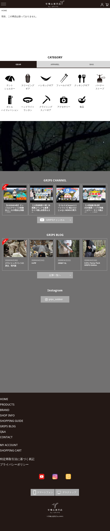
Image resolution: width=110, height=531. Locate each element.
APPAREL (55, 64)
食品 (82, 107)
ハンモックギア (45, 85)
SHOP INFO (7, 415)
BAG (92, 64)
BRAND (4, 410)
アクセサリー (63, 107)
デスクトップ (66, 492)
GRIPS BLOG (55, 235)
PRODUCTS (7, 404)
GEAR (18, 64)
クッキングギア (81, 85)
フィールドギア (63, 85)
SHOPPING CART (11, 450)
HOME (4, 10)
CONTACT (6, 437)
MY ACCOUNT (9, 445)
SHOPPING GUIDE (11, 421)
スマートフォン (42, 492)
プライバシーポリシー (14, 464)
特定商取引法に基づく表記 (17, 459)
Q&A (3, 431)
